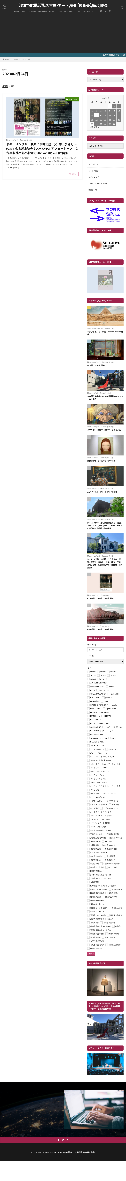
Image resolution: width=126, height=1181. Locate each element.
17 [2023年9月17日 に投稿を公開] (119, 115)
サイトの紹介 (93, 171)
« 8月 (92, 127)
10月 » (96, 127)
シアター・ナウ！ (90, 11)
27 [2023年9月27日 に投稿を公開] (101, 124)
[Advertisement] (63, 34)
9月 (22, 59)
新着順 (5, 86)
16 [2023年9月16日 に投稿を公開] (114, 115)
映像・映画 (42, 11)
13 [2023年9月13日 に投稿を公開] (101, 115)
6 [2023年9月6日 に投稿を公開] (100, 111)
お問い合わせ (93, 164)
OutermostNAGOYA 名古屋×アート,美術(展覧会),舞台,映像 (63, 5)
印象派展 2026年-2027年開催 (100, 629)
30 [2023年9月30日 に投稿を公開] (114, 124)
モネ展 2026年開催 (96, 365)
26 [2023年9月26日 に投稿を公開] (96, 124)
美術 (23, 11)
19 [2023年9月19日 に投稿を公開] (96, 120)
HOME (16, 11)
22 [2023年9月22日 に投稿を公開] (110, 120)
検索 (90, 954)
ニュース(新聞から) (64, 11)
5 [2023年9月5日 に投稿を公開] (96, 111)
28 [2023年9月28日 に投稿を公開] (105, 124)
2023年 (15, 59)
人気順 (11, 86)
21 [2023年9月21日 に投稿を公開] (105, 120)
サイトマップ (93, 177)
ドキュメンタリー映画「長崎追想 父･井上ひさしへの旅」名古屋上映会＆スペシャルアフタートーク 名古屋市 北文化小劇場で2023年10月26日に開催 (42, 148)
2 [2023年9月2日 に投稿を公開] (114, 106)
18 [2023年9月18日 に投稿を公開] (92, 120)
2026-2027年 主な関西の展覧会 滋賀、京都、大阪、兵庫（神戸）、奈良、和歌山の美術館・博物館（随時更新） (105, 525)
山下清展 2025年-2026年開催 (100, 598)
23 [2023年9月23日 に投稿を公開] (114, 120)
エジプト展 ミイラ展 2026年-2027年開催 (105, 333)
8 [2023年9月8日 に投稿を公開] (109, 111)
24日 (29, 59)
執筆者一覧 (92, 190)
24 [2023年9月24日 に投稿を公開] (119, 120)
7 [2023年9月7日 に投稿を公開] (105, 111)
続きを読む (72, 174)
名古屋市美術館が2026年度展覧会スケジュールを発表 (105, 397)
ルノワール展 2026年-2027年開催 (102, 492)
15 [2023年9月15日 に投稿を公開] (110, 115)
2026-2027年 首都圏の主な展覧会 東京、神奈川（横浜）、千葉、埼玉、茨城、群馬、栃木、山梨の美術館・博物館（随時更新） (104, 563)
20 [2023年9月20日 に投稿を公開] (101, 120)
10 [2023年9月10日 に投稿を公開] (119, 111)
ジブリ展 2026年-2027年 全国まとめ (104, 430)
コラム (78, 11)
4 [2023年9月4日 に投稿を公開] (92, 111)
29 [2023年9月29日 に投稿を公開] (110, 124)
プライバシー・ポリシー (97, 183)
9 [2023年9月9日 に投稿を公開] (114, 111)
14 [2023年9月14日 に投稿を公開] (105, 115)
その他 (51, 11)
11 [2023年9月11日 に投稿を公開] (92, 115)
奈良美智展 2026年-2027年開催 (101, 461)
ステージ (32, 11)
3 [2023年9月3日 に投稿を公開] (118, 106)
